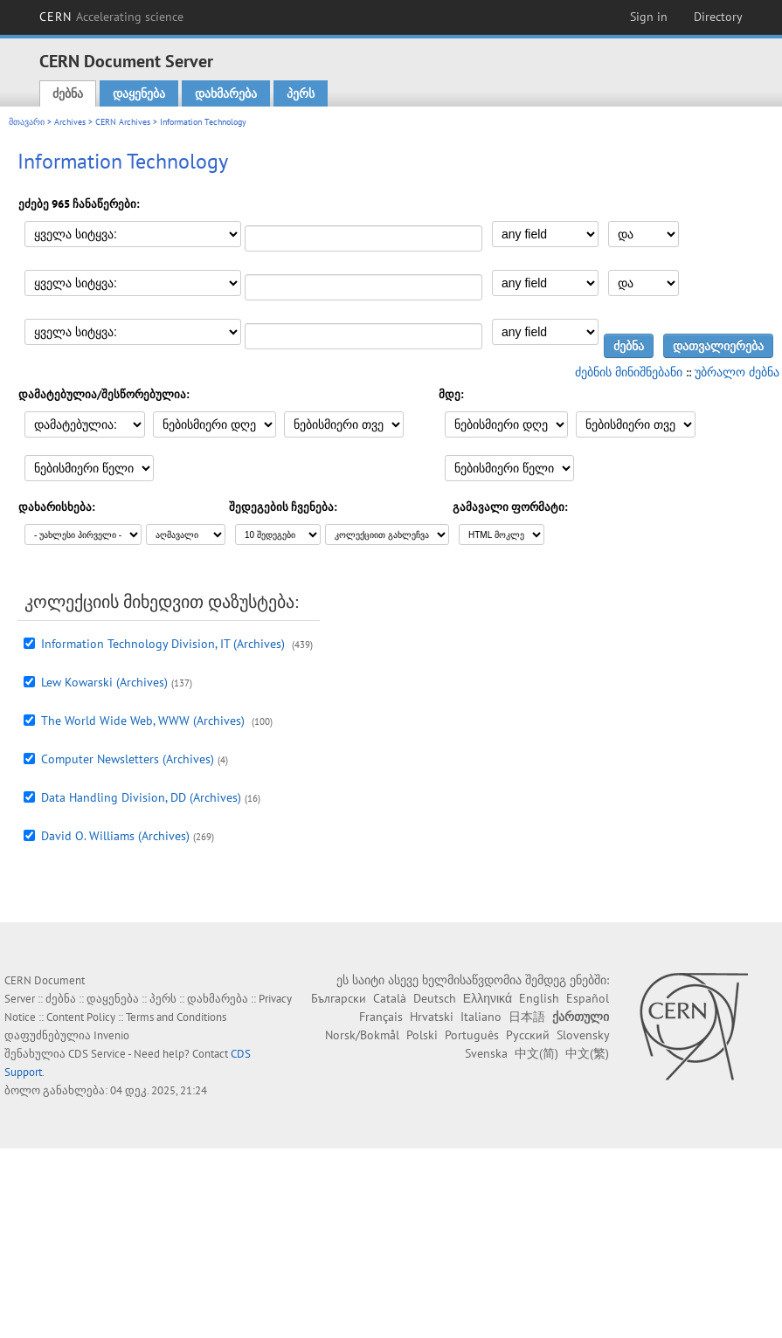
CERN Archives (122, 122)
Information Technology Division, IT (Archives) (164, 644)
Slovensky (583, 1035)
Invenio (111, 1035)
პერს (301, 93)
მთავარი (27, 122)
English (539, 998)
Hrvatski (431, 1016)
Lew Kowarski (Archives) (104, 682)
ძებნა (67, 93)
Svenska (486, 1053)
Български (338, 998)
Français (381, 1016)
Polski (422, 1035)
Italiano (481, 1016)
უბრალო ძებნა (737, 372)
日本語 (527, 1016)
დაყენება (139, 93)
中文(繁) (587, 1053)
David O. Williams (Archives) (115, 836)
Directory (718, 16)
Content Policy (80, 1017)
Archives (70, 122)
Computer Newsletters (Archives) (127, 759)
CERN (111, 16)
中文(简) (536, 1053)
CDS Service (97, 1053)
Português (472, 1035)
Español (587, 998)
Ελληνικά (487, 998)
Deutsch (434, 998)
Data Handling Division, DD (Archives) (141, 797)
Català (389, 998)
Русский (528, 1035)
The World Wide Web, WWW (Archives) (144, 720)
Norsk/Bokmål (362, 1035)
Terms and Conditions (176, 1017)
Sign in (649, 16)
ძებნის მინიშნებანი (628, 372)
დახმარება (226, 93)
